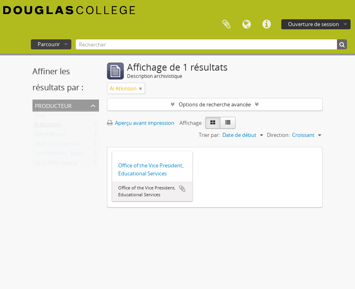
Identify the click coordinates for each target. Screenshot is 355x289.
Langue (246, 24)
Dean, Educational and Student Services (81, 145)
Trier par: (209, 134)
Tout (39, 116)
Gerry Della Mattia (55, 164)
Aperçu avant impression (140, 122)
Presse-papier (226, 24)
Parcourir (49, 44)
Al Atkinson (47, 126)
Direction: (278, 134)
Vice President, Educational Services (76, 155)
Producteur (53, 105)
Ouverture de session (313, 24)
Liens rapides (266, 24)
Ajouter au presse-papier (182, 189)
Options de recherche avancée (215, 104)
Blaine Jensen (49, 135)
